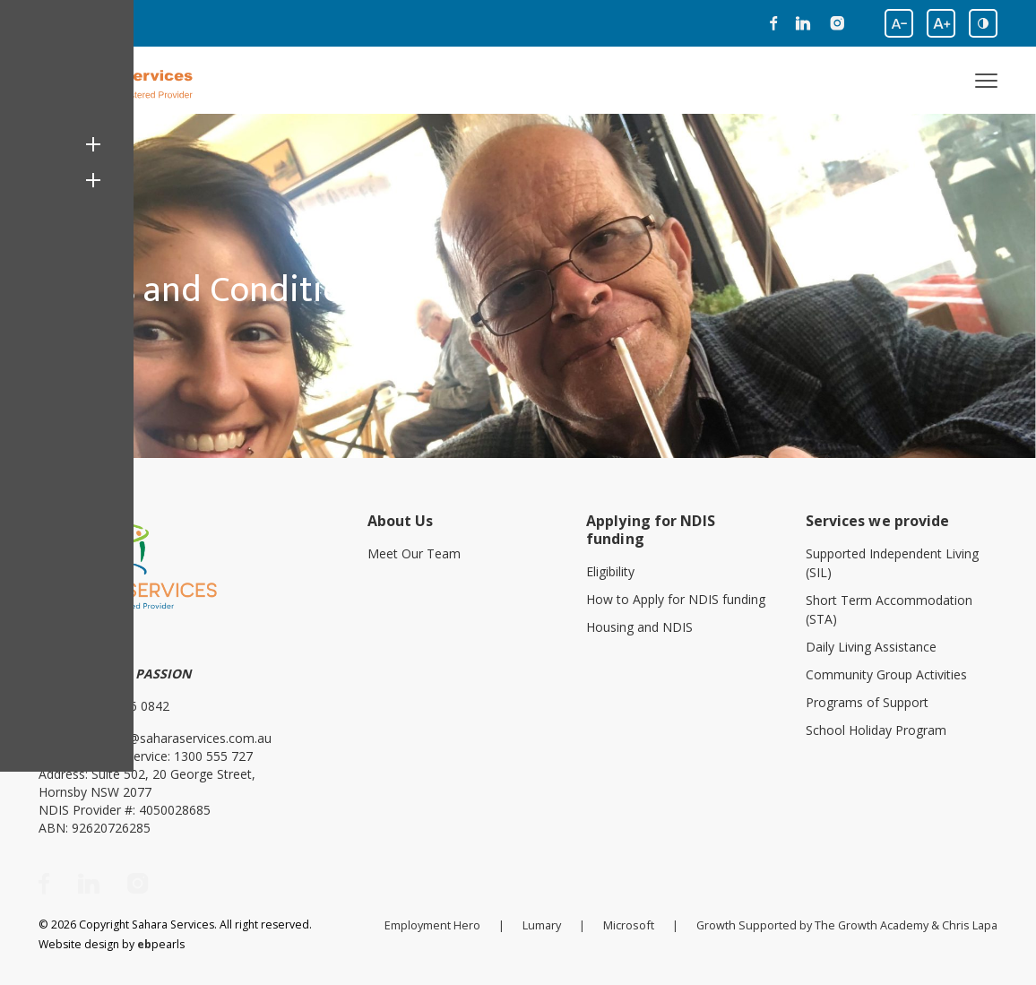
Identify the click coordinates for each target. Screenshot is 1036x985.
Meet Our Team (414, 551)
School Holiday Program (876, 728)
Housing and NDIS (639, 625)
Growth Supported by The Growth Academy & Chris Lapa (850, 921)
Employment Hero (441, 921)
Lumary (550, 921)
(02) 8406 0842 (125, 703)
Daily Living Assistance (871, 644)
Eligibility (610, 569)
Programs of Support (867, 700)
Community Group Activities (886, 672)
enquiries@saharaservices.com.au (174, 735)
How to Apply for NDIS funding (675, 597)
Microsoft (635, 921)
